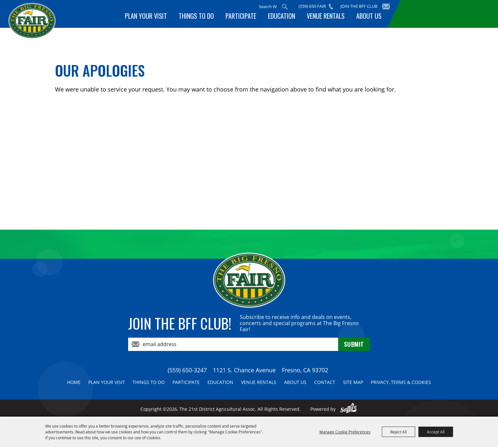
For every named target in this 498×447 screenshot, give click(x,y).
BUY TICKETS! (441, 13)
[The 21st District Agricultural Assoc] (53, 32)
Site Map (353, 382)
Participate (245, 17)
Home (74, 382)
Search (287, 7)
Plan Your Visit (153, 17)
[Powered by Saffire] (348, 409)
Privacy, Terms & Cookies (401, 382)
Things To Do (202, 17)
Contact (324, 382)
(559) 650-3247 (187, 370)
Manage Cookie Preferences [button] (345, 431)
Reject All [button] (398, 431)
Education (284, 17)
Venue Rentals (328, 17)
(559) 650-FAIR (314, 6)
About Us (369, 17)
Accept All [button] (436, 431)
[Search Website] (270, 6)
